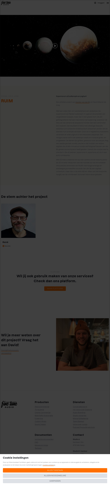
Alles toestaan (55, 470)
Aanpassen (55, 481)
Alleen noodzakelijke (55, 475)
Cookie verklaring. (49, 465)
